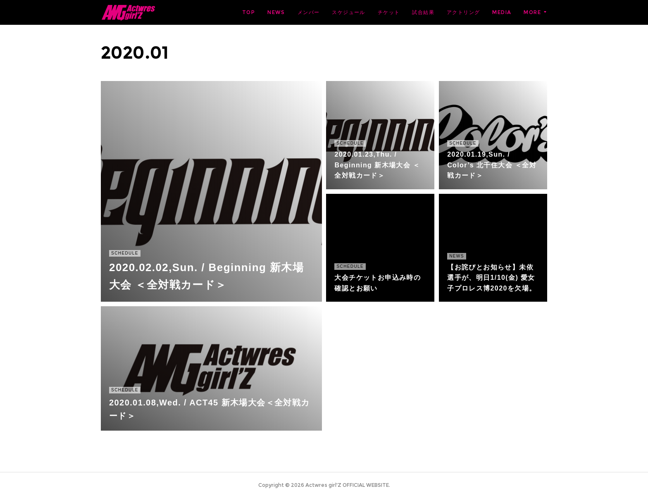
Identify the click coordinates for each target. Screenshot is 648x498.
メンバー (309, 12)
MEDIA (501, 12)
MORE (532, 12)
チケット (389, 12)
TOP (248, 12)
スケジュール (348, 12)
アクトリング (463, 12)
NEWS (276, 12)
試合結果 (423, 12)
